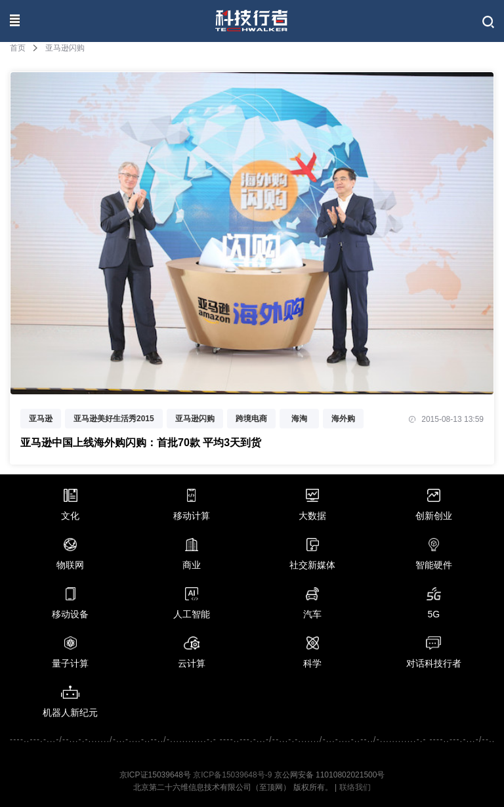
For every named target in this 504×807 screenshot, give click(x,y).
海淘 (299, 418)
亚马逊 (40, 418)
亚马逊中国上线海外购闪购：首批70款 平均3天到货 (140, 442)
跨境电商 (251, 418)
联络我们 (355, 787)
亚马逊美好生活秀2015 (114, 418)
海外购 (343, 418)
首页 (18, 48)
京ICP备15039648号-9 (232, 774)
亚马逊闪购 (195, 418)
